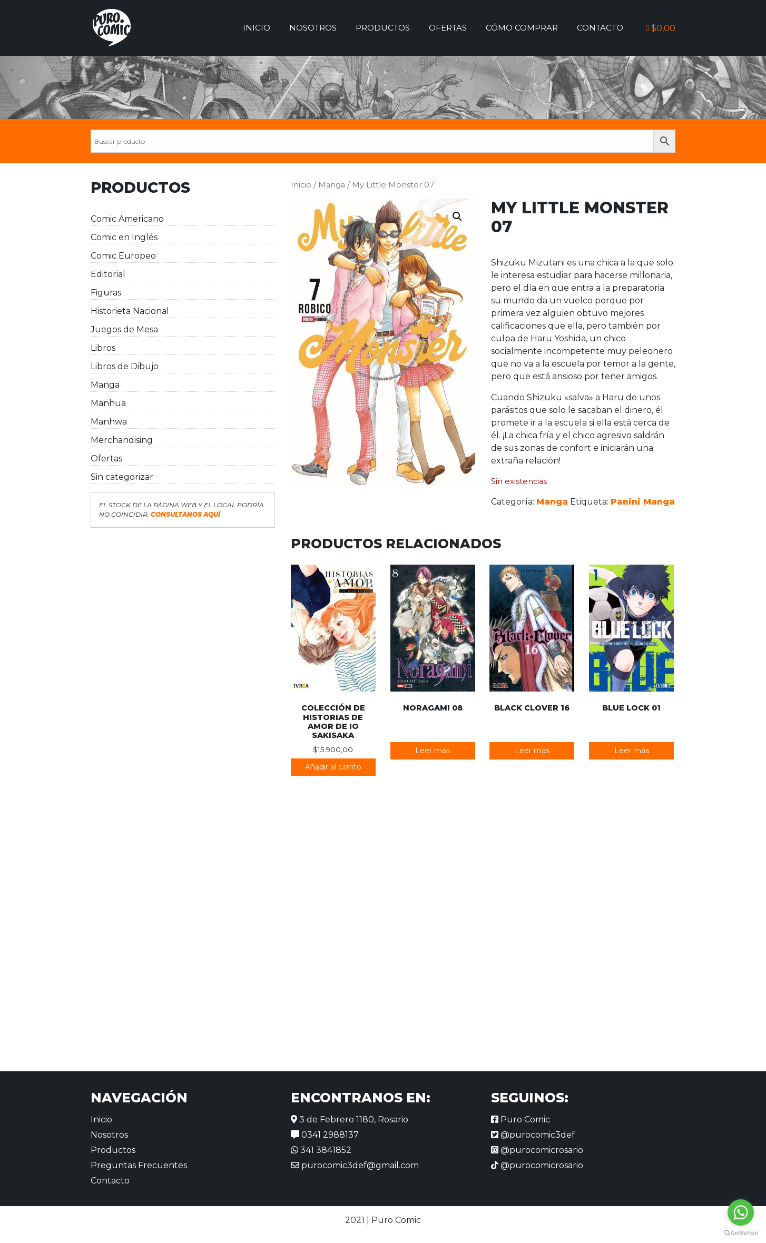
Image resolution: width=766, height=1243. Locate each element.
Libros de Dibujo (125, 366)
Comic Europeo (123, 256)
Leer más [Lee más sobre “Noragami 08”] (432, 750)
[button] (457, 216)
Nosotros (313, 28)
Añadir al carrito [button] (333, 767)
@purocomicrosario (537, 1150)
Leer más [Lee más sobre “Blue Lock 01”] (631, 750)
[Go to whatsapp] (741, 1212)
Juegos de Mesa (124, 329)
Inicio (256, 28)
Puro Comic (520, 1119)
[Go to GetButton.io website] (741, 1232)
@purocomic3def (533, 1135)
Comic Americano (127, 219)
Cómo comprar (522, 28)
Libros (103, 348)
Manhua (108, 403)
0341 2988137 (325, 1135)
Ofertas (448, 28)
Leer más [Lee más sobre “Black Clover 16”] (532, 750)
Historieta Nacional (130, 311)
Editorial (108, 274)
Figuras (106, 293)
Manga (105, 385)
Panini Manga (643, 502)
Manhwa (109, 422)
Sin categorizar (122, 477)
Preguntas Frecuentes (139, 1165)
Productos (383, 28)
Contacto (600, 28)
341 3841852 (321, 1150)
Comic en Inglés (124, 237)
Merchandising (122, 440)
